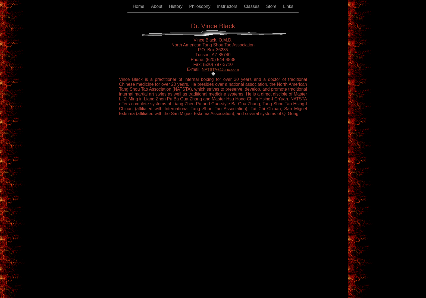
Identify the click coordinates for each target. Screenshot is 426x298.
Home (139, 6)
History (176, 6)
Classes (252, 6)
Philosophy (200, 6)
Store (272, 6)
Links (288, 6)
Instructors (228, 6)
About (157, 6)
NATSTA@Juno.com (220, 69)
